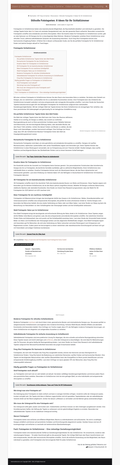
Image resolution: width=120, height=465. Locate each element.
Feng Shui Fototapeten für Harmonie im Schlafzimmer (34, 78)
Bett (33, 31)
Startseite (32, 16)
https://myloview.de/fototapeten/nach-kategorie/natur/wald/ (45, 240)
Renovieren (54, 16)
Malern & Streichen (20, 6)
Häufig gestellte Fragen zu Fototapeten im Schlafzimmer (33, 80)
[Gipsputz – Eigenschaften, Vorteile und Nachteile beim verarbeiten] (19, 251)
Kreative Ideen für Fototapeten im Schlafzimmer (32, 64)
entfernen (50, 340)
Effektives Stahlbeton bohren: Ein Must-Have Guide (96, 251)
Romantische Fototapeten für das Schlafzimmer (32, 61)
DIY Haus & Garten (53, 6)
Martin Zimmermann (51, 24)
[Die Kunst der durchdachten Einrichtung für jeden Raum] (51, 251)
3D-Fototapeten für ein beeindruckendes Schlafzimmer (35, 66)
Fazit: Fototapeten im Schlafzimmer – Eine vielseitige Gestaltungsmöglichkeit (40, 92)
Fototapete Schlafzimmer (23, 56)
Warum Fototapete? (23, 90)
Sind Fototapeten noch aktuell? (27, 83)
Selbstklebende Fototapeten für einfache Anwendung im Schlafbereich (40, 76)
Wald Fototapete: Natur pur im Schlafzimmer (31, 71)
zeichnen (32, 322)
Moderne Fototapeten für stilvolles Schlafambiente (33, 73)
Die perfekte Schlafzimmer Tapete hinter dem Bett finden (35, 59)
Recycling (99, 6)
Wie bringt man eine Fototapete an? (28, 85)
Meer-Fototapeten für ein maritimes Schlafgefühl (33, 68)
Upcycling (87, 6)
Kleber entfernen (72, 6)
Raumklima (37, 6)
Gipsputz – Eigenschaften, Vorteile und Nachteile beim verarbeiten (33, 251)
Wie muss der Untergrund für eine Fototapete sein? (33, 88)
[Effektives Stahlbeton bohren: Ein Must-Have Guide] (83, 251)
